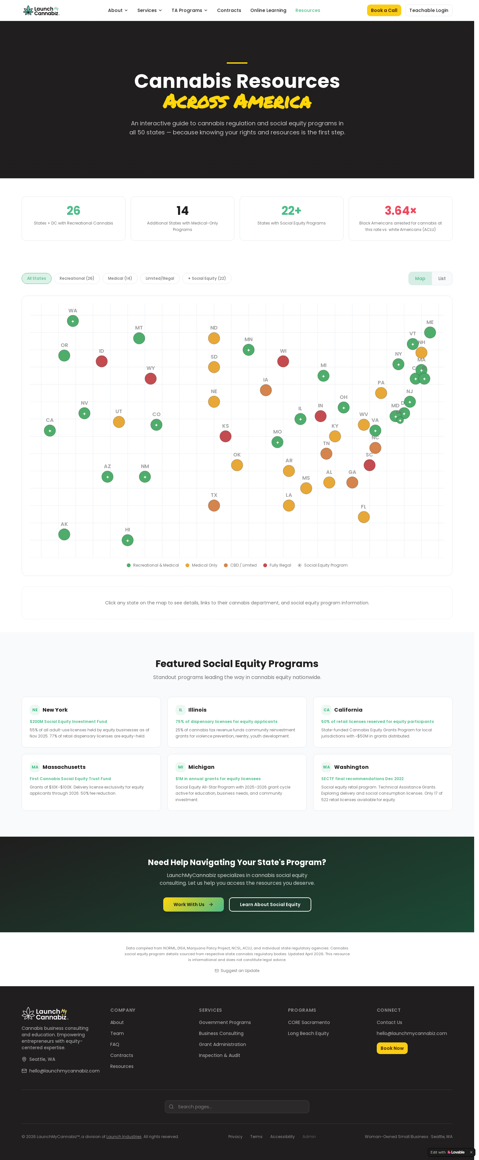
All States (36, 280)
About (118, 10)
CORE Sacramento (309, 1022)
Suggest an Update (237, 970)
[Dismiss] (471, 1152)
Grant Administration (222, 1044)
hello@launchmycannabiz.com (64, 1071)
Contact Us (389, 1022)
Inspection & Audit (219, 1055)
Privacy (235, 1136)
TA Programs (190, 10)
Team (117, 1033)
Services (150, 10)
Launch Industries (124, 1136)
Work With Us (194, 907)
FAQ (114, 1044)
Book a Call (384, 10)
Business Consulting (221, 1033)
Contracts (229, 10)
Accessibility (282, 1136)
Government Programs (225, 1022)
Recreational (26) (77, 280)
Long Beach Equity (308, 1033)
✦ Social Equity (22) (207, 280)
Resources (307, 10)
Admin (309, 1136)
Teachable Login (428, 10)
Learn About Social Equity (270, 907)
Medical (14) (120, 280)
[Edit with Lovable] (447, 1152)
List (442, 280)
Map (420, 280)
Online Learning (268, 10)
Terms (256, 1136)
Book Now (392, 1048)
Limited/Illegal (160, 280)
